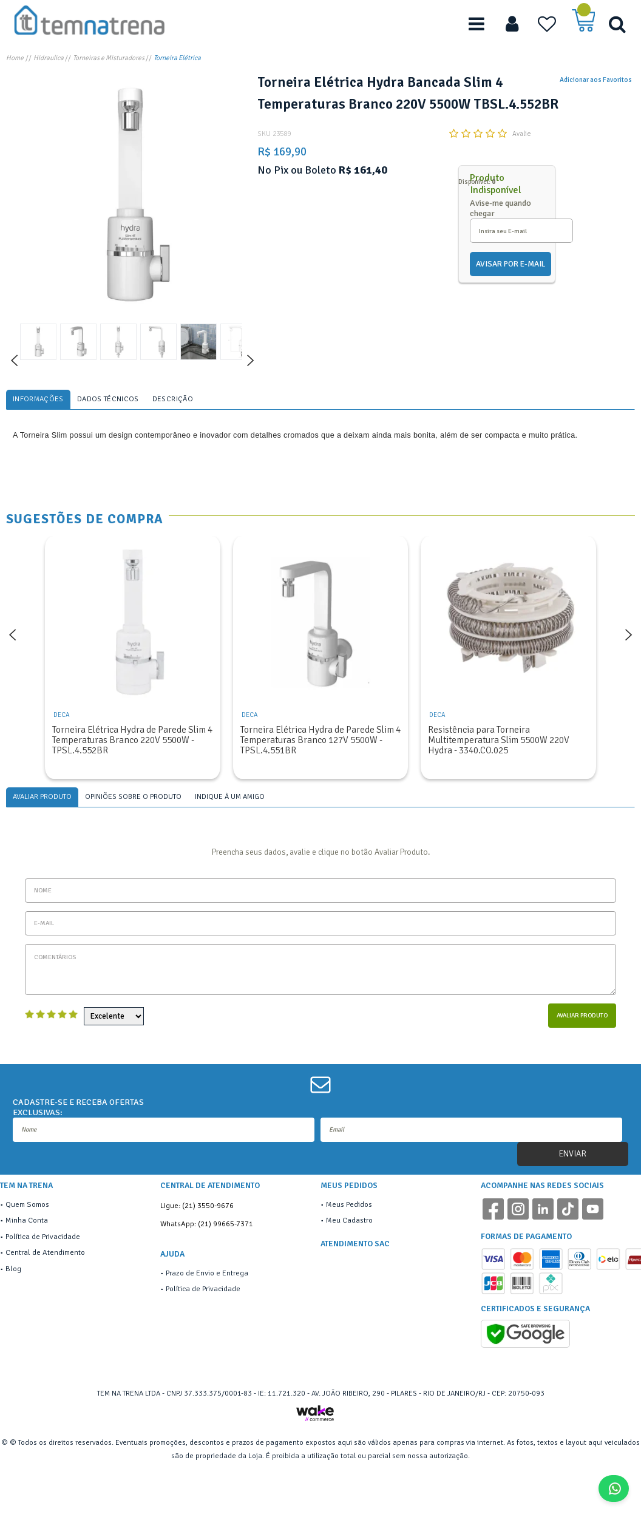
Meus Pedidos (349, 1204)
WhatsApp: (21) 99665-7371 (206, 1224)
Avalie (521, 133)
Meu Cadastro (349, 1220)
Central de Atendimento (45, 1252)
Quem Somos (27, 1204)
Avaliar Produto (582, 1015)
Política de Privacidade (42, 1236)
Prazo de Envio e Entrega (207, 1273)
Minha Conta (26, 1220)
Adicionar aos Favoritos (596, 79)
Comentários (320, 969)
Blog (13, 1269)
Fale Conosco (618, 1488)
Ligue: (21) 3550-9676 (197, 1205)
